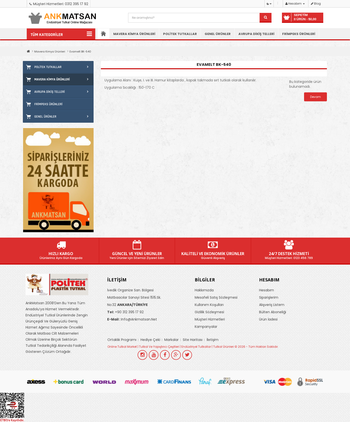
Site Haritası (192, 370)
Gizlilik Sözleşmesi (209, 342)
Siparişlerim (268, 328)
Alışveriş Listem (271, 335)
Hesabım (266, 320)
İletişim (213, 370)
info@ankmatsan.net (132, 349)
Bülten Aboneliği (272, 342)
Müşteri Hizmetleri (210, 349)
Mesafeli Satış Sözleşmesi (216, 328)
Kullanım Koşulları (209, 335)
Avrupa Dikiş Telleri (256, 34)
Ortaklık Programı (121, 370)
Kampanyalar (206, 357)
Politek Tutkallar (180, 34)
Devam (315, 97)
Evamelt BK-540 (80, 51)
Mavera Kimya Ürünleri (134, 34)
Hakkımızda (204, 320)
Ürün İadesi (268, 349)
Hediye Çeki (150, 370)
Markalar (171, 370)
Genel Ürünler (218, 34)
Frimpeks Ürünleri (298, 34)
